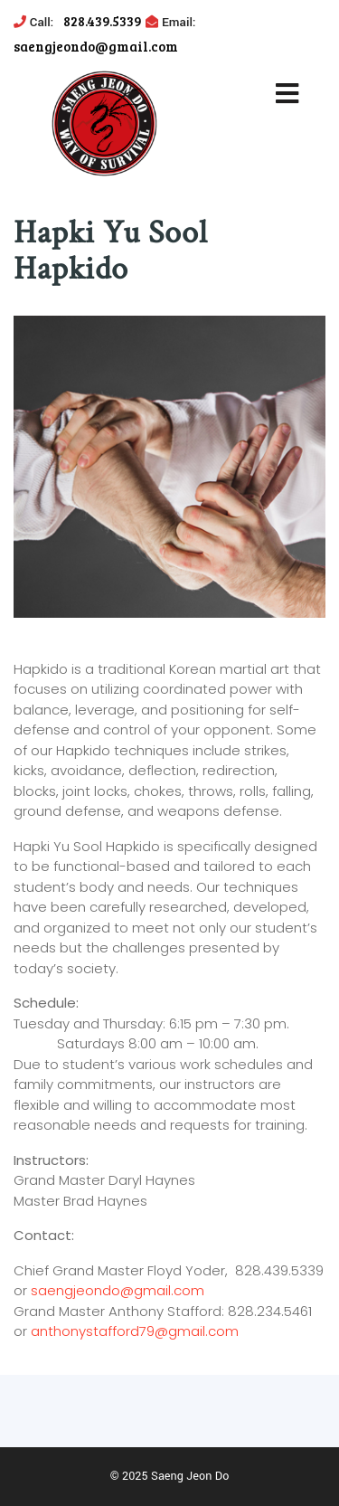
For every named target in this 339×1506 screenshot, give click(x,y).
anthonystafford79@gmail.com (135, 1330)
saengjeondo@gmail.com (117, 1290)
